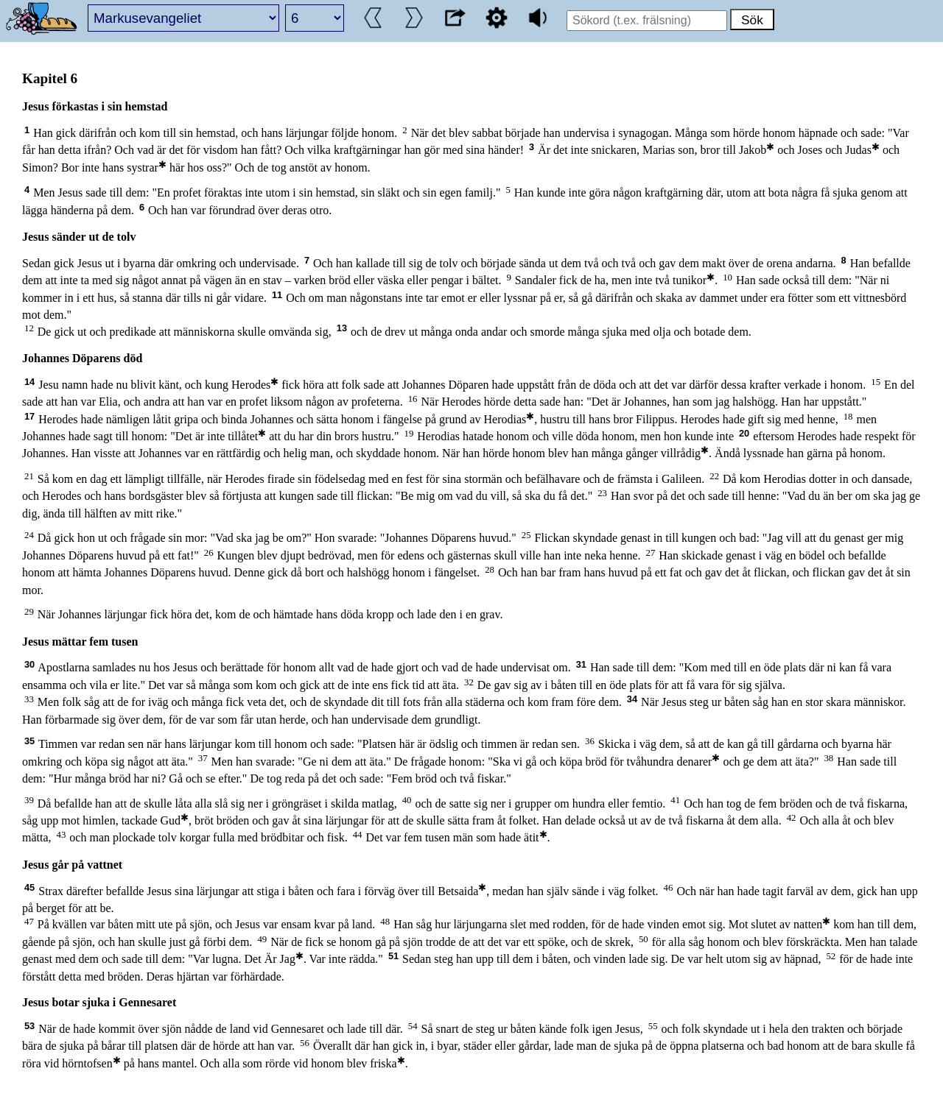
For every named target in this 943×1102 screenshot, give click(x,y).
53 (29, 1025)
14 (29, 381)
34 (632, 698)
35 (29, 740)
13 (342, 327)
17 (29, 416)
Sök (752, 20)
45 (29, 887)
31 (581, 664)
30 (29, 664)
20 (744, 433)
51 (393, 955)
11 (277, 294)
